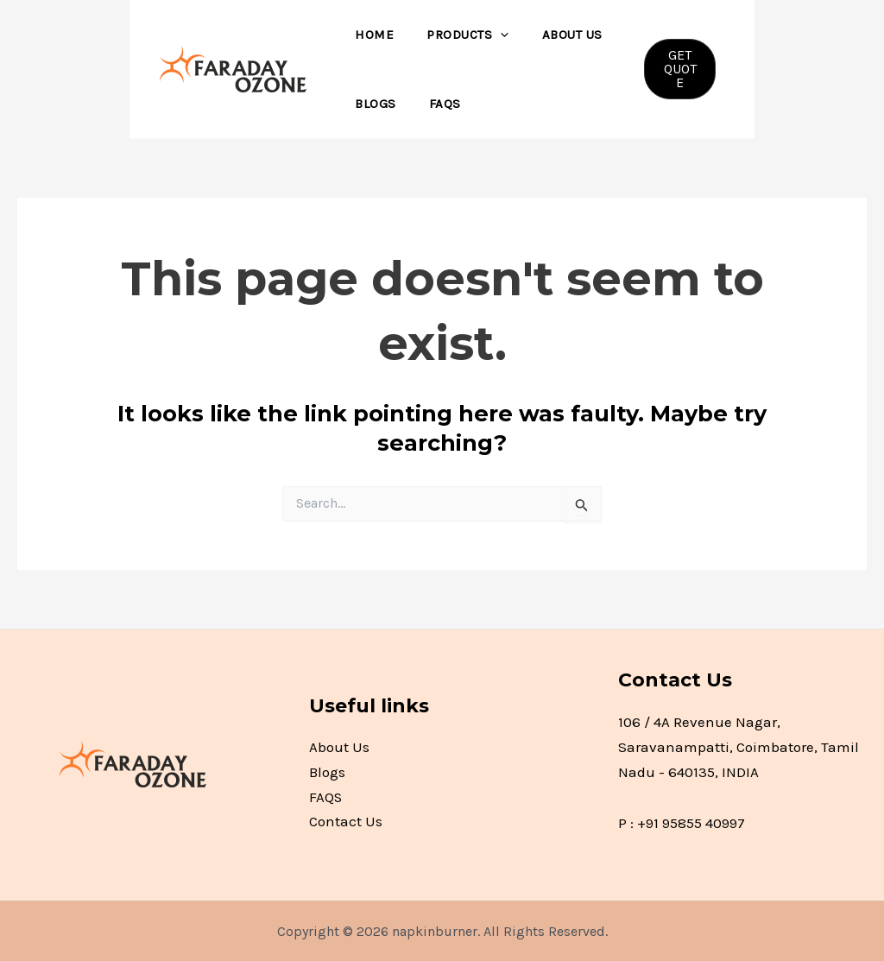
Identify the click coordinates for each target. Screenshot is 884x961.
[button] (677, 69)
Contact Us (345, 822)
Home (370, 34)
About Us (554, 34)
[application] (490, 34)
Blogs (372, 103)
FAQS (435, 103)
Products (457, 34)
